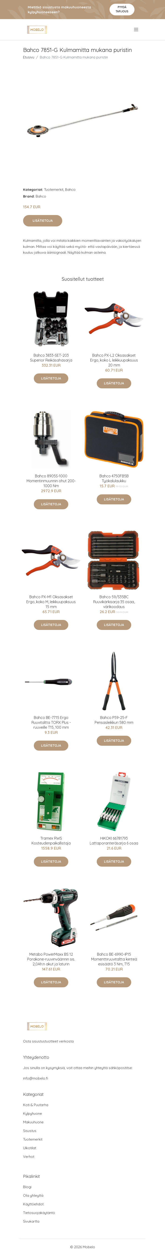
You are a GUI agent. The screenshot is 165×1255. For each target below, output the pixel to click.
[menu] (136, 29)
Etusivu (28, 57)
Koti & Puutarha (35, 1105)
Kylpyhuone (32, 1113)
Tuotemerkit (53, 189)
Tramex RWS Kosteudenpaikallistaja (51, 840)
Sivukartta (31, 1221)
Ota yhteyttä (33, 1195)
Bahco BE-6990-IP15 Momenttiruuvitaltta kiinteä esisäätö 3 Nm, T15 (114, 959)
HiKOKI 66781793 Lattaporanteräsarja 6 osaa (114, 840)
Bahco (70, 189)
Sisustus (29, 1130)
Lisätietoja (43, 221)
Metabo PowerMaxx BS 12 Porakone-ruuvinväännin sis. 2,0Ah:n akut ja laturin (51, 959)
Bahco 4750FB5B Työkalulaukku (114, 478)
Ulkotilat (29, 1148)
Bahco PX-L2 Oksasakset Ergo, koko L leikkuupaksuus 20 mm (114, 360)
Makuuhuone (33, 1122)
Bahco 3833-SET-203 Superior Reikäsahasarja (51, 357)
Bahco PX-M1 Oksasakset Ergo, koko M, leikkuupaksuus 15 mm (51, 602)
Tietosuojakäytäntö (39, 1213)
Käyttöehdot (33, 1204)
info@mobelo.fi (35, 1078)
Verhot (28, 1156)
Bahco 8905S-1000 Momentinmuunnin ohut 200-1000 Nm (51, 481)
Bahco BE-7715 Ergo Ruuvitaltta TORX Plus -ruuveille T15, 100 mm (51, 722)
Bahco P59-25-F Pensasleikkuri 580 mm (114, 720)
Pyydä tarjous (122, 9)
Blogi (27, 1187)
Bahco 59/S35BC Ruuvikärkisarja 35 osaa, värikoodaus (114, 602)
